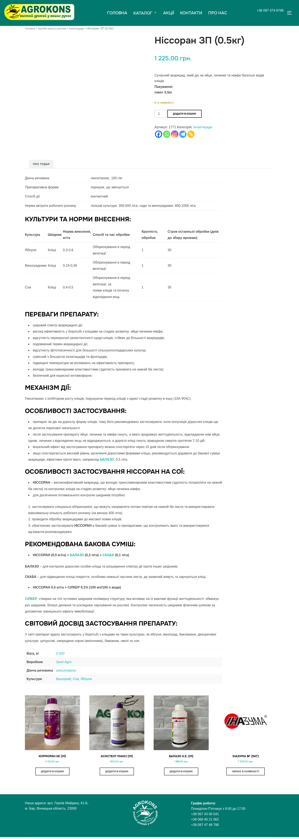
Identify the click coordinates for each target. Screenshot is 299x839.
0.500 (60, 653)
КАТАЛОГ (145, 13)
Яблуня (86, 678)
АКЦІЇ (168, 12)
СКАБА (109, 554)
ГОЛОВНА (117, 12)
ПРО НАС (218, 12)
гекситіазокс (66, 670)
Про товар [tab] (41, 164)
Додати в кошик (184, 113)
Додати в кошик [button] (52, 773)
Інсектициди (83, 28)
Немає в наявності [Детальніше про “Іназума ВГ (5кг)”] (245, 773)
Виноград (63, 678)
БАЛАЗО (77, 554)
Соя (76, 678)
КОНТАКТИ (191, 12)
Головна (31, 28)
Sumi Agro (63, 661)
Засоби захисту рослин (55, 28)
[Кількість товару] (160, 114)
